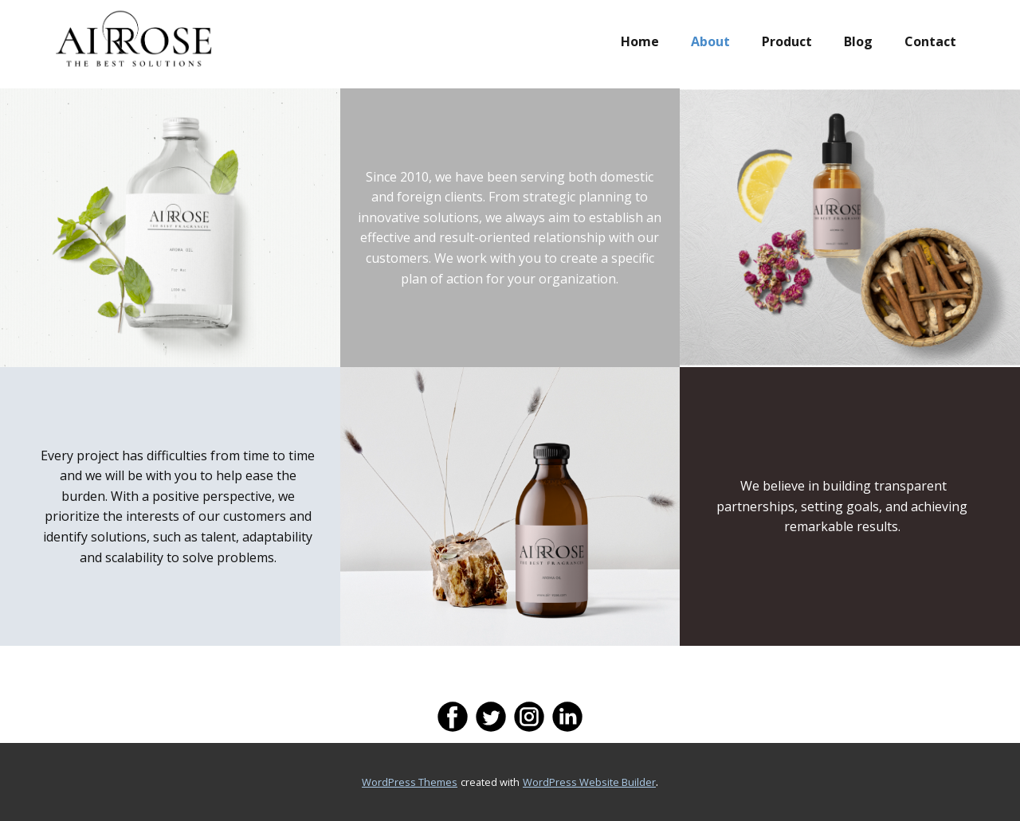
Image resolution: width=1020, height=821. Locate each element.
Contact (930, 41)
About (710, 41)
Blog (858, 41)
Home (640, 41)
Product (787, 41)
